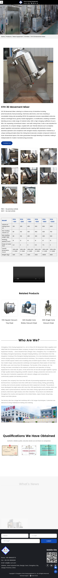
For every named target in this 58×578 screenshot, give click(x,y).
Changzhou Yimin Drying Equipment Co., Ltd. (27, 573)
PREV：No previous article (9, 209)
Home (3, 37)
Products (8, 37)
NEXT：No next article (8, 211)
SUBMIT (49, 541)
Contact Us (6, 143)
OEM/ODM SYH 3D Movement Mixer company (14, 349)
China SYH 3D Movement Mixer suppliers (41, 347)
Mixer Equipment (18, 37)
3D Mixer (26, 37)
